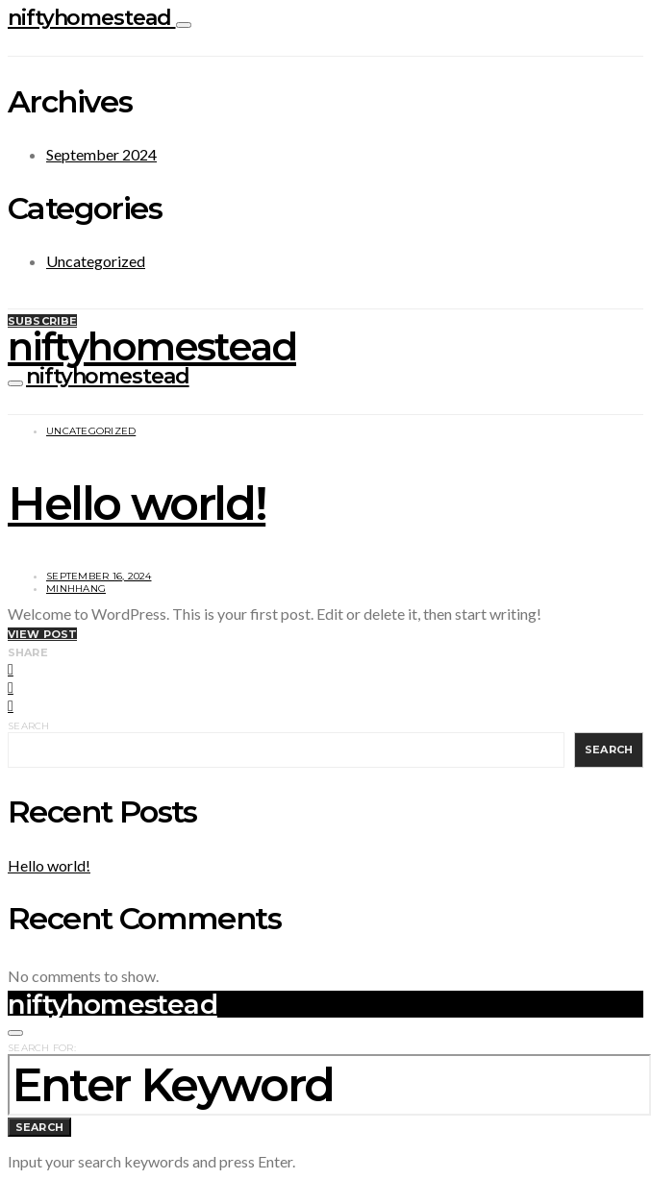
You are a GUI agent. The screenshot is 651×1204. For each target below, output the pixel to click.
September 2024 (101, 154)
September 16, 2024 (99, 576)
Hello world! (136, 503)
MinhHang (76, 588)
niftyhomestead (92, 18)
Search (29, 726)
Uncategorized (95, 261)
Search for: (42, 1048)
